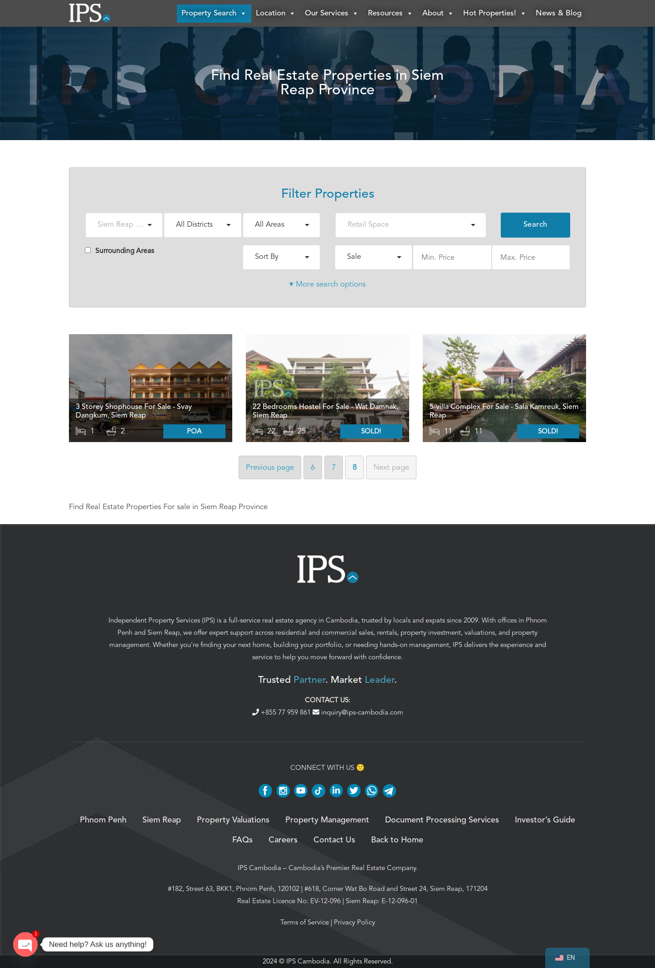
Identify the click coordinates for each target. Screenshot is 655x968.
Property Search (214, 14)
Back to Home (397, 841)
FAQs (242, 841)
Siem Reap (163, 633)
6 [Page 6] (313, 467)
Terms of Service (304, 923)
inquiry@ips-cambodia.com (358, 713)
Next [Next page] (391, 467)
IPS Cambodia (259, 868)
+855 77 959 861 (282, 713)
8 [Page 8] (354, 467)
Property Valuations (233, 821)
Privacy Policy (354, 923)
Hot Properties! (495, 14)
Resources (390, 14)
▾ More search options (327, 284)
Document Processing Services (442, 821)
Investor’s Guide (545, 821)
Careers (283, 841)
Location (276, 14)
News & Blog (559, 13)
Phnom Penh (103, 821)
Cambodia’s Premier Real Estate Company (352, 868)
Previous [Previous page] (270, 467)
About (438, 14)
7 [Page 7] (334, 467)
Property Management (327, 821)
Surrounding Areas (119, 251)
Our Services (332, 14)
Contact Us (334, 841)
